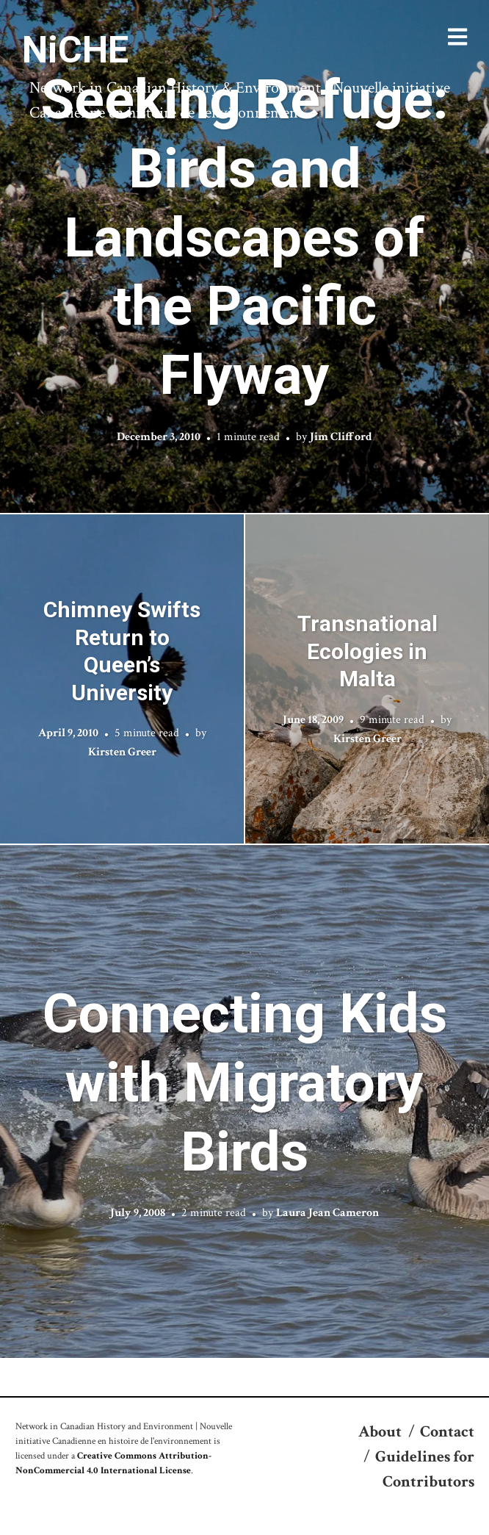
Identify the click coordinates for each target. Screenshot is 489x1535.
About (380, 1431)
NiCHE (75, 50)
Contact (447, 1431)
